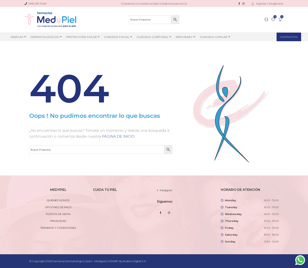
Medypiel (166, 190)
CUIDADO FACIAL (116, 36)
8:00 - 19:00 (271, 200)
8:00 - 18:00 (271, 234)
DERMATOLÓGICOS (45, 36)
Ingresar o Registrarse (266, 3)
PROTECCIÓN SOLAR (81, 36)
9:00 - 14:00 (271, 241)
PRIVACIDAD (58, 220)
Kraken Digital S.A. (135, 261)
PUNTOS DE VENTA (58, 214)
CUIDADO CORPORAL (153, 36)
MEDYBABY (184, 36)
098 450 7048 (35, 3)
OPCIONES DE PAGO (58, 207)
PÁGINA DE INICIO (118, 136)
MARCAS (17, 36)
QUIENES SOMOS (58, 200)
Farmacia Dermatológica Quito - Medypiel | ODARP (85, 261)
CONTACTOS (289, 37)
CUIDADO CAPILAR (213, 36)
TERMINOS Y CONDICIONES (58, 227)
